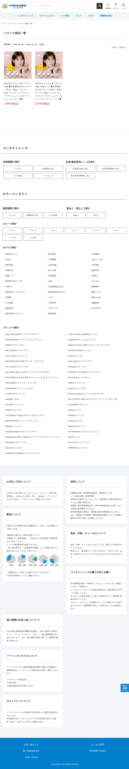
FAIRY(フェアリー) (76, 383)
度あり (76, 215)
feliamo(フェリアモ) (77, 388)
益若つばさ (96, 297)
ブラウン (12, 230)
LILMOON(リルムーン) (78, 404)
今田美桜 (95, 254)
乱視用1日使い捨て (80, 169)
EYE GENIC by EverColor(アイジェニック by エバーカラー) (31, 377)
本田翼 (8, 297)
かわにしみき (97, 259)
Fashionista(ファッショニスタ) (19, 388)
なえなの (95, 281)
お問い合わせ (31, 757)
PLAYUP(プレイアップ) (78, 442)
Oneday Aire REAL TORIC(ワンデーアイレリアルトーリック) (32, 437)
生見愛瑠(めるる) (55, 286)
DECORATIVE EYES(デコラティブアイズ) (24, 361)
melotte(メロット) (76, 415)
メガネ (91, 16)
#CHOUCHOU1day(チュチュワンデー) (22, 453)
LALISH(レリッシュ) (14, 404)
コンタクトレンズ (25, 16)
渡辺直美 (52, 313)
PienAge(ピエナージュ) (15, 442)
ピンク (75, 230)
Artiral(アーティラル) (14, 345)
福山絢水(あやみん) (56, 292)
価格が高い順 (31, 44)
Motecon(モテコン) (76, 426)
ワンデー (18, 169)
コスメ (78, 16)
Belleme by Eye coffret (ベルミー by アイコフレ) (89, 345)
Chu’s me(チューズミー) (16, 356)
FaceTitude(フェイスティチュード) (20, 383)
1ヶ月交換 (18, 176)
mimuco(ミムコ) (75, 421)
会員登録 (108, 8)
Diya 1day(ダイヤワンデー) (80, 361)
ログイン (116, 8)
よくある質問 (97, 744)
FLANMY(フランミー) (15, 394)
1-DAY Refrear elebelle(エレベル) (83, 334)
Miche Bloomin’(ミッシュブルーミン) (21, 421)
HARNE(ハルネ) (12, 399)
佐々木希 (52, 270)
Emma (8, 259)
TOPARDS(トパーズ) (77, 448)
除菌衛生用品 (106, 16)
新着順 (41, 44)
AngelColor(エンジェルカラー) (81, 339)
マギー (51, 297)
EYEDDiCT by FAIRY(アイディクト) (84, 372)
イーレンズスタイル (9, 24)
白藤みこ (95, 276)
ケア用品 (65, 16)
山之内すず (96, 308)
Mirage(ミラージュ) (14, 426)
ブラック (33, 230)
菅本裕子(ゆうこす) (13, 281)
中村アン (9, 286)
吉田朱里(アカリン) (13, 313)
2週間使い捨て (48, 169)
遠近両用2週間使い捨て (80, 176)
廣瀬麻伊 (95, 286)
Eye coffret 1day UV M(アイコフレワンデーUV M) (27, 372)
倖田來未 (9, 265)
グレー (54, 230)
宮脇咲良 (95, 303)
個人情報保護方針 (31, 751)
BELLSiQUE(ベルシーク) (16, 350)
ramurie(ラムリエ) (13, 448)
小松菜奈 (95, 265)
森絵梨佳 (9, 308)
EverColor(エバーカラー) (79, 377)
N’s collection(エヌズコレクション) (83, 431)
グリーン (95, 230)
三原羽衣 (52, 303)
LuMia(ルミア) (74, 410)
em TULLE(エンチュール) (16, 366)
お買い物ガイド (31, 744)
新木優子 (52, 254)
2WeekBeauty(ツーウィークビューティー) (24, 339)
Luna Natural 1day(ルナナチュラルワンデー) (25, 415)
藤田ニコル (96, 292)
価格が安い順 (18, 44)
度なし (96, 215)
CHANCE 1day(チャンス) (79, 350)
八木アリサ (53, 308)
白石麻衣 (52, 276)
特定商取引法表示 (97, 751)
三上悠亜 (9, 303)
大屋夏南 (52, 259)
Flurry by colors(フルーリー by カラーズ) (86, 394)
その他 (33, 238)
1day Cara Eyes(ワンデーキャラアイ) (21, 334)
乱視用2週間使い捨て (111, 169)
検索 (100, 6)
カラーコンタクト (47, 16)
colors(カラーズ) (75, 356)
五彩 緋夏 (52, 265)
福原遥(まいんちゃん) (14, 292)
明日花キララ (11, 254)
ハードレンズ (48, 176)
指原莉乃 (95, 270)
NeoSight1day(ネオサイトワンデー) (21, 431)
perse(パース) (74, 437)
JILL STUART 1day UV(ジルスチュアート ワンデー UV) (92, 399)
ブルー (116, 230)
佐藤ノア (9, 276)
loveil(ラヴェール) (13, 410)
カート (123, 8)
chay (50, 281)
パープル (12, 238)
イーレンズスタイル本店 (17, 6)
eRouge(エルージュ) (77, 366)
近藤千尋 (9, 270)
